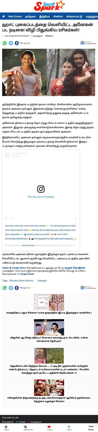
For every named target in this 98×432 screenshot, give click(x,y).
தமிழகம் (30, 16)
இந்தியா (44, 16)
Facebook (7, 422)
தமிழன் (38, 36)
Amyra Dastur (28, 245)
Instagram (34, 422)
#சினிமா (49, 36)
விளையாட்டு (74, 16)
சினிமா (58, 16)
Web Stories (15, 16)
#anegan (42, 280)
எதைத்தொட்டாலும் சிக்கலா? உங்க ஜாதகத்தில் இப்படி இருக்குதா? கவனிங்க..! (49, 313)
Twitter (21, 422)
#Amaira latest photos (21, 280)
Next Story (91, 427)
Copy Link (26, 43)
